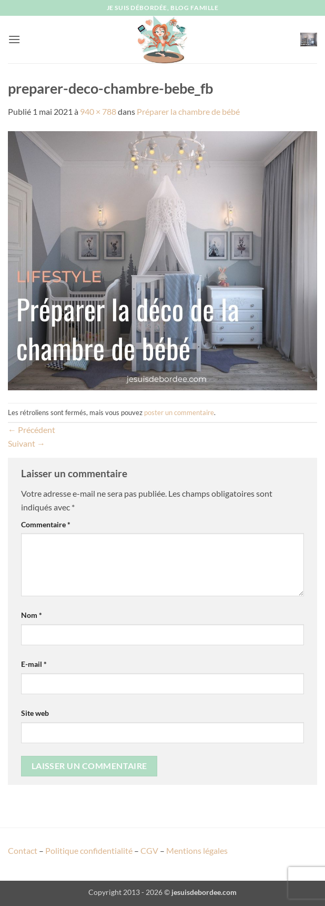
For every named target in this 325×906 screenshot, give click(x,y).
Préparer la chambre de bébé (188, 111)
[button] (14, 39)
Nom (31, 614)
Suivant (26, 443)
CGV (149, 850)
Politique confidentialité (89, 850)
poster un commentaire (179, 412)
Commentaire (45, 524)
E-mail (34, 663)
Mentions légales (197, 850)
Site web (35, 712)
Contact (22, 850)
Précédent (31, 430)
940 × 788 (98, 111)
